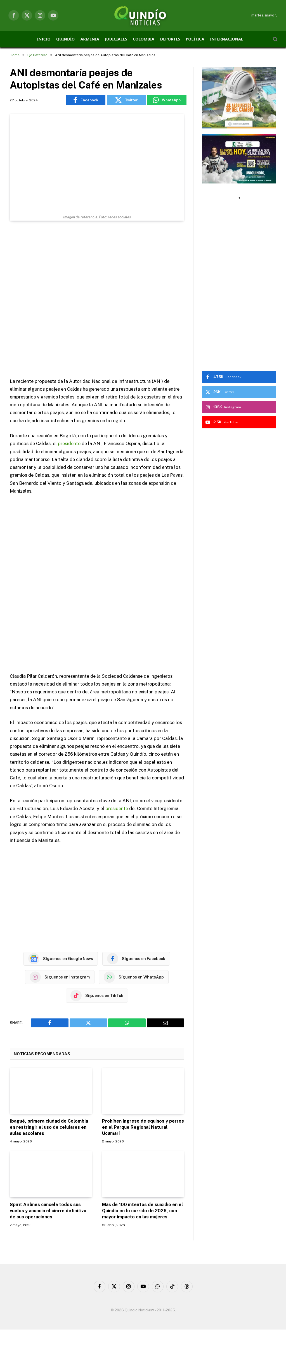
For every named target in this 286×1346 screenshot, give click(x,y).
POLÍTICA (195, 39)
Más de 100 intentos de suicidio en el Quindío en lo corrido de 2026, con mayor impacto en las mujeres (142, 1210)
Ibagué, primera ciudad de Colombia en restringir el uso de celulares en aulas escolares (49, 1127)
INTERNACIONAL (226, 39)
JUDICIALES (116, 39)
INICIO (43, 39)
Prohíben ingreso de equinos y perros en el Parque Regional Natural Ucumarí (143, 1127)
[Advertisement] (97, 300)
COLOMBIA (143, 39)
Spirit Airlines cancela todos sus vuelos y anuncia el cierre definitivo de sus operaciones (48, 1210)
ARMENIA (90, 39)
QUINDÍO (65, 39)
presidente (69, 443)
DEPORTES (170, 39)
